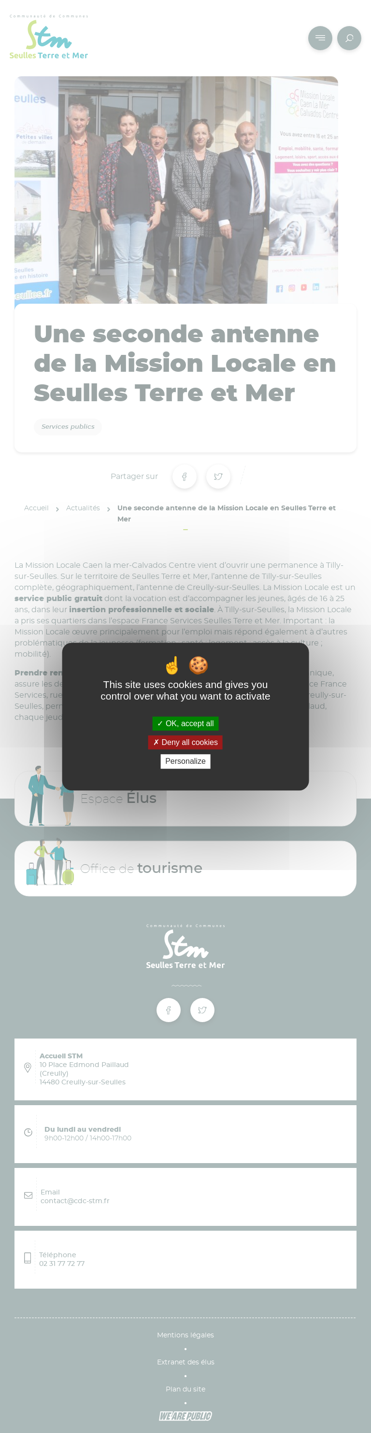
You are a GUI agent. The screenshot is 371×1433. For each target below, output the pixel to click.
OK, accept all (185, 723)
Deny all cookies (185, 742)
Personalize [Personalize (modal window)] (185, 762)
